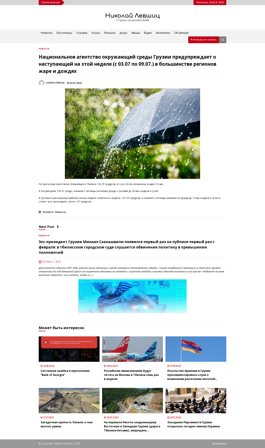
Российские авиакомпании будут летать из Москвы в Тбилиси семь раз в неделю (131, 375)
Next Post (49, 227)
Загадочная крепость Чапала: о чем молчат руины (66, 424)
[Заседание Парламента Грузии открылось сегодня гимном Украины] (195, 400)
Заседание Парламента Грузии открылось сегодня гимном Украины (193, 424)
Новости (46, 33)
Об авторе (181, 33)
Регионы (109, 33)
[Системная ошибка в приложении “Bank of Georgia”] (69, 349)
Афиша (135, 33)
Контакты (163, 33)
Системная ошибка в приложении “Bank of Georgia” (65, 373)
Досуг (123, 33)
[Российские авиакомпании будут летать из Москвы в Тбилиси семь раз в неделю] (132, 349)
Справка (81, 33)
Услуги (95, 33)
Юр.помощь (64, 33)
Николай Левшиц (132, 15)
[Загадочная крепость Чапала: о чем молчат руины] (69, 400)
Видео (148, 33)
